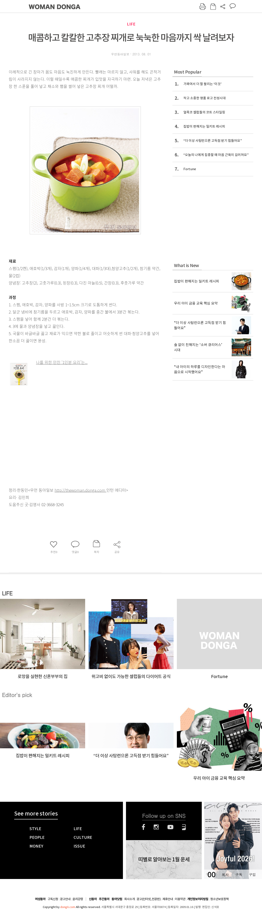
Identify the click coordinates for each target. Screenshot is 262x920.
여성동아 (40, 899)
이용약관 (180, 899)
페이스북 (143, 827)
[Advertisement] (91, 403)
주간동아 (104, 899)
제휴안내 (167, 899)
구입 (252, 874)
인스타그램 (156, 827)
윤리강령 (77, 899)
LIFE (131, 24)
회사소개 (129, 899)
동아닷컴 (117, 899)
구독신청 (53, 899)
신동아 (93, 899)
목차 (225, 874)
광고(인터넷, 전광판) (148, 899)
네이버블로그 (184, 827)
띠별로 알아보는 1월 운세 (164, 859)
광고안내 (65, 899)
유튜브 (170, 827)
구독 (238, 874)
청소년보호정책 (219, 899)
